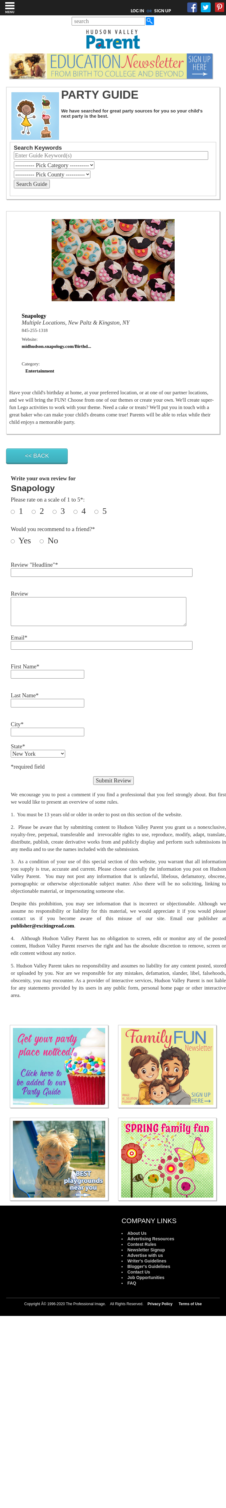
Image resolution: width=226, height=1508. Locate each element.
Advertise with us (145, 1255)
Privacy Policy (160, 1304)
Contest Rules (141, 1244)
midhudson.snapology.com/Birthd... (56, 346)
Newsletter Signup (146, 1249)
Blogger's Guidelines (148, 1266)
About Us (136, 1233)
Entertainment (40, 370)
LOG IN (138, 10)
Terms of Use (190, 1304)
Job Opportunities (146, 1277)
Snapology (34, 316)
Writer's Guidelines (146, 1260)
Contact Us (138, 1272)
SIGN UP (162, 10)
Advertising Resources (150, 1238)
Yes (28, 540)
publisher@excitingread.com (42, 926)
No (52, 540)
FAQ (131, 1283)
